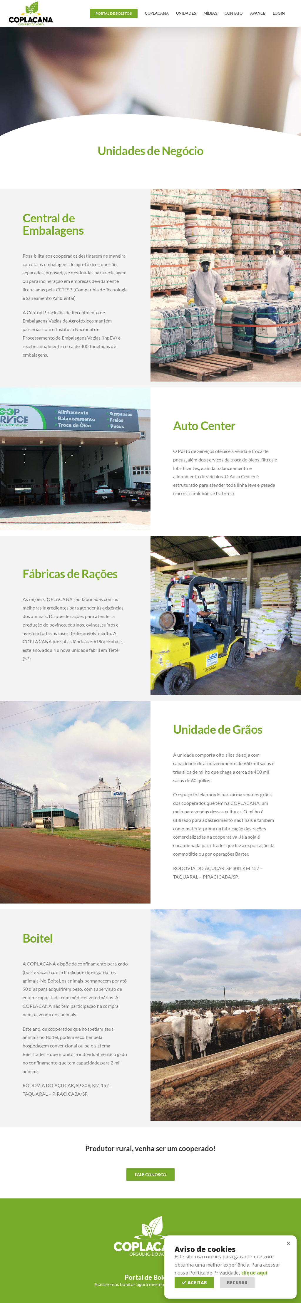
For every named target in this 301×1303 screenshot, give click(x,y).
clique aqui (254, 1273)
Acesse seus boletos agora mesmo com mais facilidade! (150, 1284)
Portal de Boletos (150, 1277)
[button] (194, 1282)
